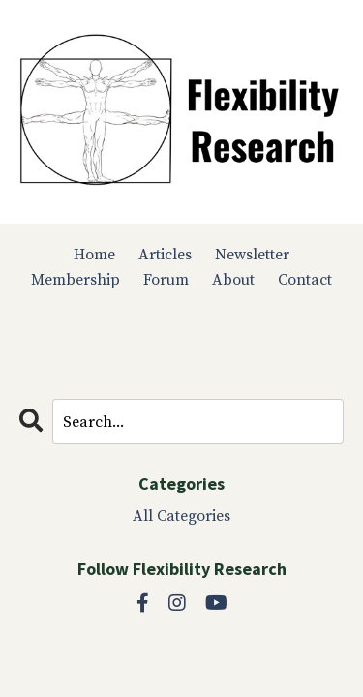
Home (94, 254)
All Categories (181, 516)
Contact (305, 279)
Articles (165, 254)
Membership (75, 279)
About (233, 279)
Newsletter (252, 254)
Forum (166, 279)
